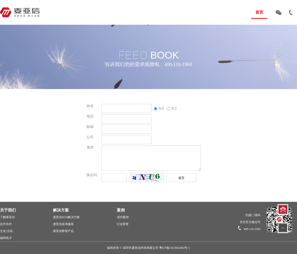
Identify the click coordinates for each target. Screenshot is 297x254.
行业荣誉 (123, 224)
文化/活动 (6, 231)
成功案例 (123, 217)
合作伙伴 (6, 224)
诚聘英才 (6, 238)
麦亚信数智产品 (63, 231)
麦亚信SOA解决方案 (66, 217)
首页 (259, 12)
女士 (172, 108)
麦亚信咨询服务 (63, 224)
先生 (159, 108)
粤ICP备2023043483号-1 (174, 248)
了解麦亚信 (7, 217)
